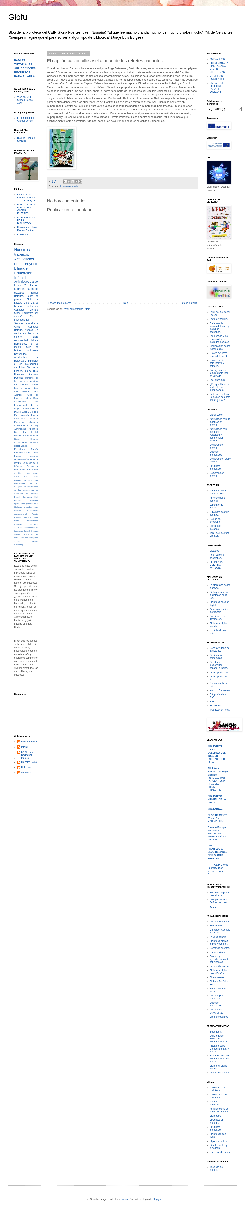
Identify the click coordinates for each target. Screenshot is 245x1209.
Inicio (125, 303)
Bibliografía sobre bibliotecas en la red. (219, 595)
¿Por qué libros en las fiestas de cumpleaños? (219, 387)
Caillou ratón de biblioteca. (218, 1096)
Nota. (36, 507)
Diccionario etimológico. (216, 656)
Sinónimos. (216, 705)
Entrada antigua (188, 303)
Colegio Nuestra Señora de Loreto (219, 901)
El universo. (32, 493)
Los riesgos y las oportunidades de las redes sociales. (220, 339)
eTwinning (18, 545)
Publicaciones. (32, 521)
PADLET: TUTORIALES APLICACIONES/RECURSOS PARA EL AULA (25, 68)
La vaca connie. (218, 937)
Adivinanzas (20, 429)
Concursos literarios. (215, 527)
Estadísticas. (31, 306)
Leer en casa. (22, 388)
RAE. (212, 701)
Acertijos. (18, 395)
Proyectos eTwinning (26, 422)
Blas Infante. (32, 473)
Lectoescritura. (218, 952)
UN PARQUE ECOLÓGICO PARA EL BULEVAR (217, 87)
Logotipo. (28, 507)
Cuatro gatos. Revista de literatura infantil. (218, 1038)
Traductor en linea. (220, 709)
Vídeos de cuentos (26, 541)
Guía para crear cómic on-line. (218, 492)
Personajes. (32, 466)
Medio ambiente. (30, 418)
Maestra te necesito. (215, 1103)
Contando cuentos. (220, 948)
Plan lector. (20, 469)
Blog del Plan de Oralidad (26, 139)
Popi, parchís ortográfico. (217, 556)
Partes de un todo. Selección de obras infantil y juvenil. (220, 397)
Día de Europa (21, 412)
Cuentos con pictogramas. (217, 1011)
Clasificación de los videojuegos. (220, 347)
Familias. (18, 500)
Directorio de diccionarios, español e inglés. (219, 665)
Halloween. (32, 350)
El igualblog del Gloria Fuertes (25, 119)
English (17, 497)
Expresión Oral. (30, 497)
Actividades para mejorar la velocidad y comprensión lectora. (219, 435)
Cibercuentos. (217, 977)
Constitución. (20, 401)
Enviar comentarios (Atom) (76, 309)
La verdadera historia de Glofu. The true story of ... (27, 197)
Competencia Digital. (23, 480)
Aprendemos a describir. (217, 499)
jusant (125, 1199)
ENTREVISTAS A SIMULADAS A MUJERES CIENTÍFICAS (219, 67)
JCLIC (213, 906)
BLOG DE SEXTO (217, 815)
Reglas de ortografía (215, 520)
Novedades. (20, 353)
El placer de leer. (219, 1141)
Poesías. (19, 377)
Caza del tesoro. (26, 476)
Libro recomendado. (68, 186)
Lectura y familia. (219, 319)
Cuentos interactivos (216, 453)
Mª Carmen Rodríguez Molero (27, 755)
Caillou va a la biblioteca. (217, 1089)
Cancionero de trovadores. (217, 618)
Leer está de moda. (220, 1152)
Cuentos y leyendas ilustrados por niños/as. (220, 959)
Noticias (17, 510)
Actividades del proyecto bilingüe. (26, 263)
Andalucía (33, 429)
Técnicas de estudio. (216, 1168)
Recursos (18, 524)
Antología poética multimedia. (219, 610)
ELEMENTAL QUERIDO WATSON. (217, 565)
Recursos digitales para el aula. (219, 894)
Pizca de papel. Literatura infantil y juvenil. (219, 1048)
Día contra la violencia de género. (26, 333)
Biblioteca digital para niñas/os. (218, 972)
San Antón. (32, 469)
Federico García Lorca (26, 452)
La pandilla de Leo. (220, 966)
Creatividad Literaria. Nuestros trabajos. (26, 289)
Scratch (27, 531)
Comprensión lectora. (217, 446)
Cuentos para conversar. (217, 997)
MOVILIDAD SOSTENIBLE (217, 77)
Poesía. (35, 514)
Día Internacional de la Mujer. (26, 405)
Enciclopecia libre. (219, 672)
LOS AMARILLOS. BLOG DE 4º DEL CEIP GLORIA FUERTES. (217, 852)
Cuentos (34, 439)
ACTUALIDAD (217, 59)
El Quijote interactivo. (215, 467)
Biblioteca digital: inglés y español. (219, 942)
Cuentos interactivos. (216, 1004)
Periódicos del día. (220, 1072)
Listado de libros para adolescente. (219, 354)
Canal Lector (216, 414)
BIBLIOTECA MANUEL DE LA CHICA (217, 799)
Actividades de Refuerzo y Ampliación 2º (26, 361)
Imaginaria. (216, 1031)
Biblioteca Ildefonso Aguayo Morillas (218, 771)
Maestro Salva (29, 762)
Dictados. (215, 550)
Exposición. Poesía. (26, 449)
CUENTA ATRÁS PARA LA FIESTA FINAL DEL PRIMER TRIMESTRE (216, 784)
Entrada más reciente (59, 303)
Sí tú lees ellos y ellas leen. (218, 1146)
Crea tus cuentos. (219, 1016)
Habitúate (34, 500)
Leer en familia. (218, 380)
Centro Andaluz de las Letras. (220, 649)
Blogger (157, 1199)
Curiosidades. (21, 442)
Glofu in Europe (217, 827)
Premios (17, 517)
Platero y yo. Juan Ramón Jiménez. (27, 229)
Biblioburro (215, 1115)
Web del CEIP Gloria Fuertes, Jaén (25, 100)
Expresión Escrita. (29, 415)
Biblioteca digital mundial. (218, 625)
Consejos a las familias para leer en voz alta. (219, 373)
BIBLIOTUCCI (215, 808)
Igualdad (18, 504)
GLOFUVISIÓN (21, 459)
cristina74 (26, 772)
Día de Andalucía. (29, 408)
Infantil (24, 746)
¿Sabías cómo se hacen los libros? (219, 1110)
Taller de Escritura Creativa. (219, 534)
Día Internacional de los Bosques (26, 483)
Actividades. (19, 473)
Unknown (26, 767)
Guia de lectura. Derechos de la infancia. (26, 463)
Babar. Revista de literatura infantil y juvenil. (219, 1058)
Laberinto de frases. (216, 506)
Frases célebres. (26, 456)
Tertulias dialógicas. (29, 538)
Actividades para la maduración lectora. (220, 422)
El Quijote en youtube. (217, 1121)
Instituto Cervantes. (220, 690)
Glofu (18, 17)
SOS (36, 391)
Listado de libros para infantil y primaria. (218, 363)
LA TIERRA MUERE (26, 384)
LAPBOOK (23, 234)
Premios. (28, 330)
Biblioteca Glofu (29, 741)
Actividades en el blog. (26, 425)
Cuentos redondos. (220, 921)
